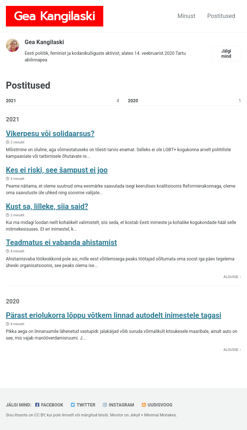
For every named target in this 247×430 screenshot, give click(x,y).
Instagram (118, 405)
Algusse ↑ (232, 277)
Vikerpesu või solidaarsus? (50, 133)
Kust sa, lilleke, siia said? (47, 206)
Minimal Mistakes (160, 415)
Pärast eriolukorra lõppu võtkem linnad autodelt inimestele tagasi (113, 315)
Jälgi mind (226, 54)
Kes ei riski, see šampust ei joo (57, 170)
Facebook (49, 405)
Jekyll (135, 415)
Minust (187, 16)
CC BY (39, 415)
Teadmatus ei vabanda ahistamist (61, 242)
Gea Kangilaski (54, 16)
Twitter (82, 405)
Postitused (221, 16)
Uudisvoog (156, 405)
